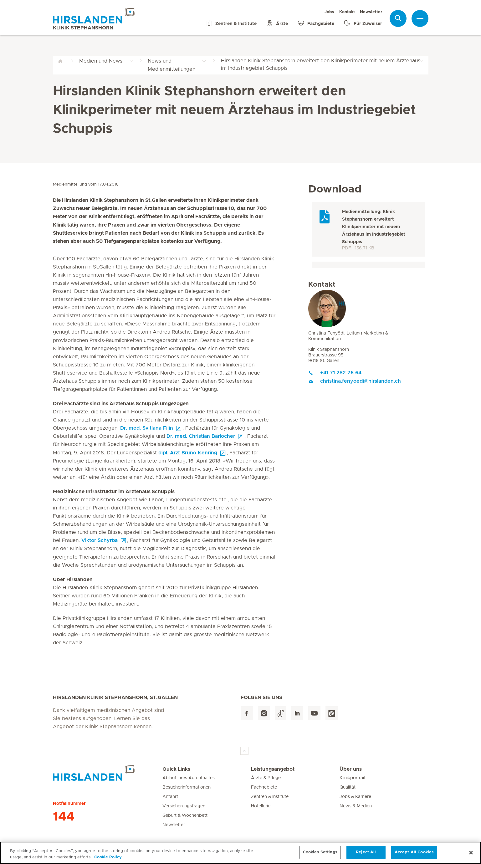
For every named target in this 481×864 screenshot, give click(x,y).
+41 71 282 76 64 (334, 372)
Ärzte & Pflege (266, 778)
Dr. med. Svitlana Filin (146, 428)
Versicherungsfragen (183, 806)
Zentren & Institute (270, 797)
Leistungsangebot (272, 769)
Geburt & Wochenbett (184, 815)
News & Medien (356, 806)
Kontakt (347, 12)
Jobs (329, 12)
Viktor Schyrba (99, 540)
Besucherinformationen (186, 787)
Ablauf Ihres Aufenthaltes (188, 778)
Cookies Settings (320, 855)
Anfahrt (170, 797)
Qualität (348, 787)
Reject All (366, 855)
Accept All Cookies (414, 855)
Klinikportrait (353, 778)
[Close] (471, 855)
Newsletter (371, 12)
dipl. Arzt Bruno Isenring (187, 452)
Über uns (351, 769)
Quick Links (176, 769)
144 (63, 816)
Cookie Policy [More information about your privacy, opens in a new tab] (108, 860)
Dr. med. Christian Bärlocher (200, 436)
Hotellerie (260, 806)
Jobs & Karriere (355, 797)
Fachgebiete (264, 787)
